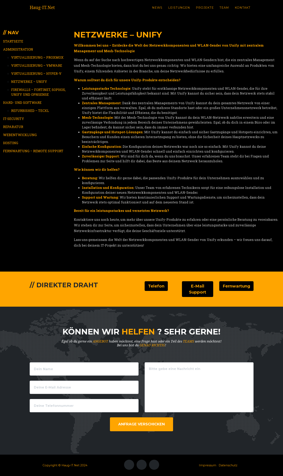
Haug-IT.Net (46, 10)
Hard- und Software (22, 102)
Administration (18, 49)
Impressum (207, 465)
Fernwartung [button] (236, 286)
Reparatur (13, 127)
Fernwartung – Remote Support (33, 151)
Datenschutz (228, 465)
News (157, 10)
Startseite (13, 41)
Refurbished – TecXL (30, 110)
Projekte (205, 10)
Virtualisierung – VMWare (36, 65)
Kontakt (243, 10)
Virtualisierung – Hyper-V (36, 73)
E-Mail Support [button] (197, 289)
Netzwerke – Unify (29, 81)
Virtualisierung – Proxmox (37, 57)
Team (224, 10)
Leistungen (179, 10)
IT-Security (13, 119)
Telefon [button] (156, 286)
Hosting (10, 143)
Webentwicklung (20, 135)
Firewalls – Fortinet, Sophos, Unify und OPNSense (38, 92)
